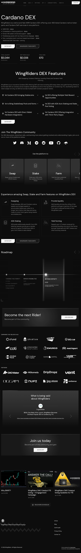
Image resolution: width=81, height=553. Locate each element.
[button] (20, 95)
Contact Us (57, 534)
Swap (12, 173)
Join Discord (68, 317)
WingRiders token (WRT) (27, 46)
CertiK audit (57, 527)
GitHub (56, 520)
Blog (55, 524)
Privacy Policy (58, 531)
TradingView (72, 547)
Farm (59, 173)
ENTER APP (76, 2)
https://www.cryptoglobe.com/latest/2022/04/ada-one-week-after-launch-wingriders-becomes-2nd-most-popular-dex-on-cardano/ (40, 418)
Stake (35, 173)
